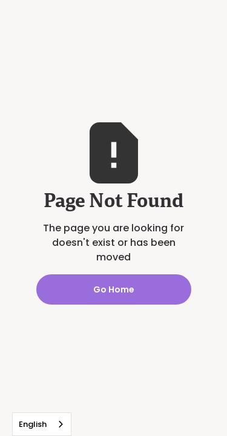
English (33, 424)
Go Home (113, 289)
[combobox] (41, 424)
